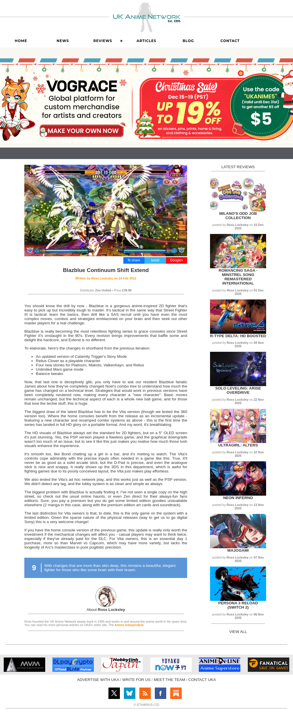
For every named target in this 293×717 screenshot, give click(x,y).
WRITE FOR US (136, 680)
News (63, 41)
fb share (134, 260)
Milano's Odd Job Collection (238, 215)
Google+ (176, 260)
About (106, 609)
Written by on (105, 278)
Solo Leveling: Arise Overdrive (238, 390)
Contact (230, 41)
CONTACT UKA (202, 680)
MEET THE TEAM (169, 680)
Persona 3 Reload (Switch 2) (238, 605)
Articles (146, 41)
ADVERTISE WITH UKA (98, 680)
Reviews (102, 41)
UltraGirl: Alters (238, 445)
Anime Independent (129, 625)
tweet (155, 260)
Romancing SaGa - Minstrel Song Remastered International (238, 276)
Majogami (238, 550)
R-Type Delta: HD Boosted (238, 336)
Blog (188, 41)
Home (21, 41)
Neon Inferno (238, 498)
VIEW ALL (238, 631)
